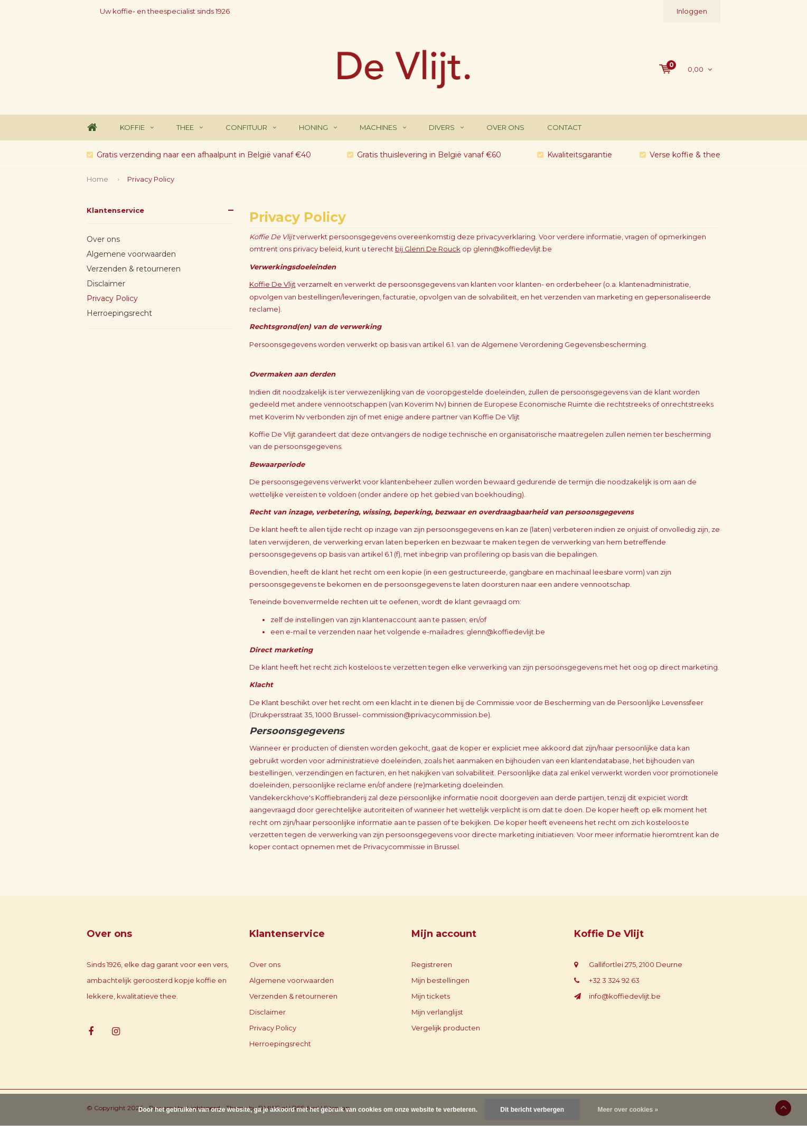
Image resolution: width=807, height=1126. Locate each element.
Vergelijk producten (445, 1028)
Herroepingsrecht (119, 313)
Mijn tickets (430, 996)
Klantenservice (115, 210)
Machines (383, 127)
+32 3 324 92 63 (614, 980)
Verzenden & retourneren (134, 269)
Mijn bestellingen (440, 980)
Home (92, 127)
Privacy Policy (150, 179)
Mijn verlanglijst (437, 1012)
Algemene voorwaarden (131, 254)
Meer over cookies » (627, 1109)
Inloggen (692, 11)
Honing (318, 127)
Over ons (505, 127)
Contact (564, 127)
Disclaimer (106, 283)
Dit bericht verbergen (532, 1109)
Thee (189, 127)
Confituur (251, 127)
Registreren (431, 964)
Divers (446, 127)
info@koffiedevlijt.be (625, 996)
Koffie (137, 127)
